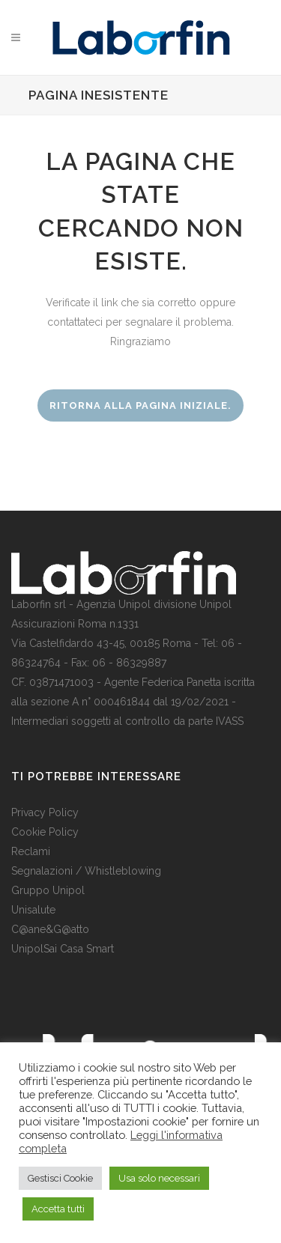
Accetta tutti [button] (58, 1209)
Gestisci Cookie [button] (60, 1178)
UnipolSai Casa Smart (62, 949)
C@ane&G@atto (50, 929)
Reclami (30, 851)
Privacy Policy (45, 812)
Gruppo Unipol (48, 890)
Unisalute (33, 910)
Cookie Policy (45, 832)
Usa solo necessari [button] (159, 1178)
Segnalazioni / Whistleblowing (86, 871)
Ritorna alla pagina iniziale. (140, 405)
